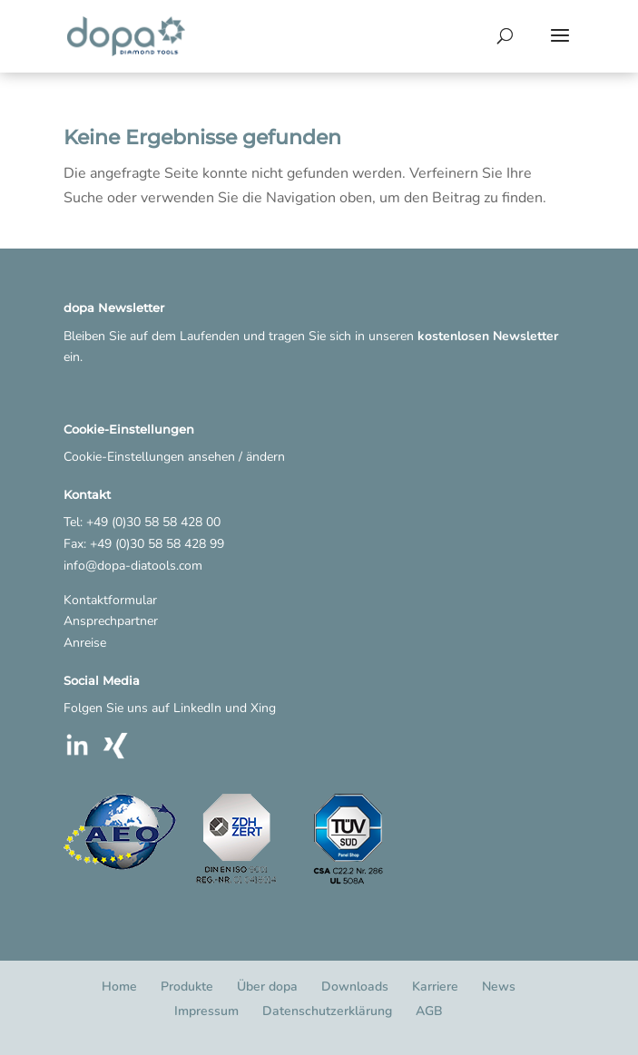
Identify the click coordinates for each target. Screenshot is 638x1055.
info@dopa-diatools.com (133, 565)
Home (119, 986)
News (498, 986)
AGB (429, 1011)
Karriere (435, 986)
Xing (263, 708)
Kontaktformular (110, 600)
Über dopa (267, 986)
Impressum (206, 1011)
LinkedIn (197, 708)
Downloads (354, 986)
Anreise (85, 642)
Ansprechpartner (111, 621)
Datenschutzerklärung (327, 1011)
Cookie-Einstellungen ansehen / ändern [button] (174, 456)
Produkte (187, 986)
